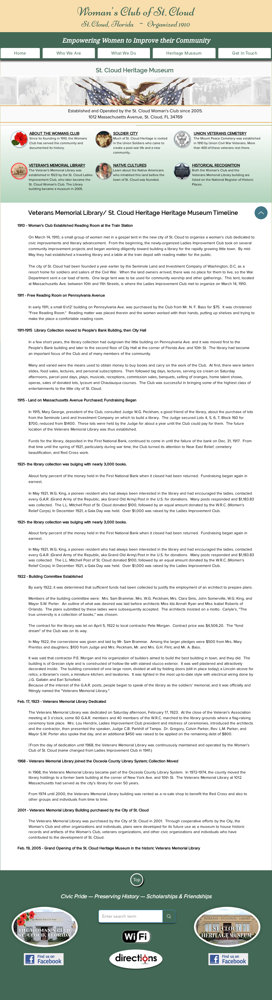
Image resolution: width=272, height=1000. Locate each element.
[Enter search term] (126, 916)
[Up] (261, 212)
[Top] (136, 879)
